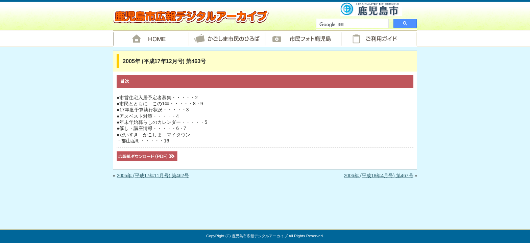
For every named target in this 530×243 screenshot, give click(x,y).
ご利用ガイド (379, 38)
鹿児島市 (371, 9)
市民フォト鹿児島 (303, 38)
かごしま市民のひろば (227, 38)
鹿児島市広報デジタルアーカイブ (191, 16)
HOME (151, 38)
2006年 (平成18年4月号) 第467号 (378, 175)
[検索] (351, 25)
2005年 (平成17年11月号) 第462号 (153, 175)
